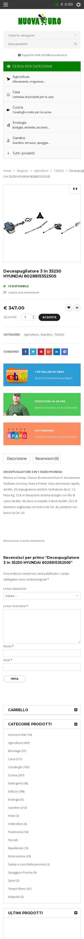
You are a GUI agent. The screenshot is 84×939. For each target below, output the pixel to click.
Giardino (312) (17, 808)
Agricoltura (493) (19, 743)
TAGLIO (59, 171)
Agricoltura (41, 171)
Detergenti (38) (18, 783)
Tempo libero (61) (19, 889)
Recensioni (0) (47, 458)
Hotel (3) (13, 816)
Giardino (46, 334)
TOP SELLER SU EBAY (49, 371)
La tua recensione (15, 606)
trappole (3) (16, 897)
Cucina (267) (16, 775)
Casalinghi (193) (18, 767)
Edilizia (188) (16, 791)
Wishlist (68, 307)
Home (7, 171)
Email (7, 660)
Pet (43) (13, 840)
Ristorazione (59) (19, 856)
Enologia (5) (16, 799)
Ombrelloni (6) (17, 824)
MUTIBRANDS (44, 430)
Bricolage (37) (17, 751)
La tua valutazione (14, 589)
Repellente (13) (18, 848)
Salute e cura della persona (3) (29, 864)
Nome (8, 646)
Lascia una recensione (24, 292)
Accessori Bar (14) (20, 735)
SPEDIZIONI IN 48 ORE (50, 401)
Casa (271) (15, 759)
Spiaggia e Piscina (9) (22, 872)
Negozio (22, 171)
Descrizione (17, 458)
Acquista (49, 317)
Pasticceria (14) (18, 832)
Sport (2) (13, 880)
